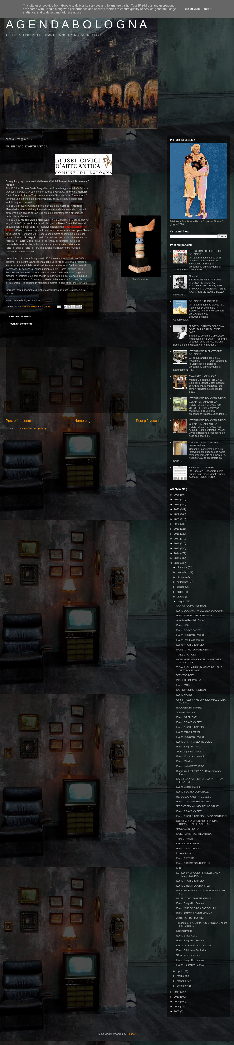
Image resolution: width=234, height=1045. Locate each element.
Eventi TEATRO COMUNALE (192, 791)
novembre (183, 572)
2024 (177, 504)
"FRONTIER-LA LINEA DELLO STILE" (197, 806)
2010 (177, 996)
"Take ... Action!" (185, 838)
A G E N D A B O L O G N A (76, 24)
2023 (177, 509)
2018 (177, 533)
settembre (183, 582)
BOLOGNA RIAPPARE (189, 707)
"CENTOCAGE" (185, 675)
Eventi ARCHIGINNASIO (202, 376)
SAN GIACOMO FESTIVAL (191, 605)
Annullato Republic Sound (190, 620)
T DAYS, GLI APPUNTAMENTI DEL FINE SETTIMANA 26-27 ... (199, 669)
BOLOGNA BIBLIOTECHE (203, 301)
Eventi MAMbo (184, 694)
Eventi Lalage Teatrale (188, 848)
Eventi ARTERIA (185, 858)
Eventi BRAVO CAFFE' (189, 722)
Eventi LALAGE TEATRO (190, 766)
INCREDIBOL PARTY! (188, 680)
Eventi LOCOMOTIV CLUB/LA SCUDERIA (199, 610)
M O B (179, 868)
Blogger (131, 1033)
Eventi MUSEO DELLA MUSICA (194, 615)
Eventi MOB (182, 685)
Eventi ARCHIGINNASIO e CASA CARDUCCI (201, 816)
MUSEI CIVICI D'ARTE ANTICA (194, 649)
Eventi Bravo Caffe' (186, 935)
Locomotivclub (184, 853)
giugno (181, 596)
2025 (177, 499)
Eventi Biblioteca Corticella (191, 950)
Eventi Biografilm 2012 (188, 746)
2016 (177, 543)
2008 (177, 1006)
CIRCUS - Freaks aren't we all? (193, 945)
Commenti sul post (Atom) (31, 428)
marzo (181, 975)
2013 (177, 558)
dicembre (182, 567)
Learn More (192, 9)
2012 (177, 563)
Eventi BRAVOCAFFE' (188, 630)
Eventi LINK (182, 625)
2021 (177, 519)
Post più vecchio (148, 421)
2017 (177, 538)
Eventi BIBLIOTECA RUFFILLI (193, 863)
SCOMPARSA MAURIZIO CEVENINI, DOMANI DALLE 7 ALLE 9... (197, 822)
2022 (177, 514)
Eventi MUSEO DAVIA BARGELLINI (196, 908)
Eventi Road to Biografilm (190, 640)
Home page (83, 421)
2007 (177, 1011)
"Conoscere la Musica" (188, 955)
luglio (180, 591)
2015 (177, 548)
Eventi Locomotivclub (188, 786)
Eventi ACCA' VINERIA (201, 467)
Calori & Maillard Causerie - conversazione (204, 444)
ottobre (181, 577)
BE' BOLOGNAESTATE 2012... (193, 796)
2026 (177, 494)
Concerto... (195, 276)
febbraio (182, 980)
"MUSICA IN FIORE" (187, 828)
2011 (177, 991)
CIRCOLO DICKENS (187, 843)
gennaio (182, 985)
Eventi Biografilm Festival (190, 903)
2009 (177, 1001)
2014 (177, 553)
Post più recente (18, 421)
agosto (181, 586)
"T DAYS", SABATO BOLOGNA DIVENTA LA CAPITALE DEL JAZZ (206, 329)
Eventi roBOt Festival (188, 731)
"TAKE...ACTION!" (186, 654)
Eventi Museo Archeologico (191, 756)
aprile (180, 971)
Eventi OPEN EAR (186, 717)
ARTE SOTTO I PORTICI (190, 917)
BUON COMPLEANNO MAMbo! (194, 913)
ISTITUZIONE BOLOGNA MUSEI (207, 398)
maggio (181, 601)
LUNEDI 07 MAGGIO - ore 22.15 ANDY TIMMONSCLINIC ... (198, 874)
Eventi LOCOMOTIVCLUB (190, 635)
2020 (177, 523)
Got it (208, 9)
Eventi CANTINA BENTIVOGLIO (194, 741)
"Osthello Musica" (186, 712)
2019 (177, 528)
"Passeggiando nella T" (189, 751)
